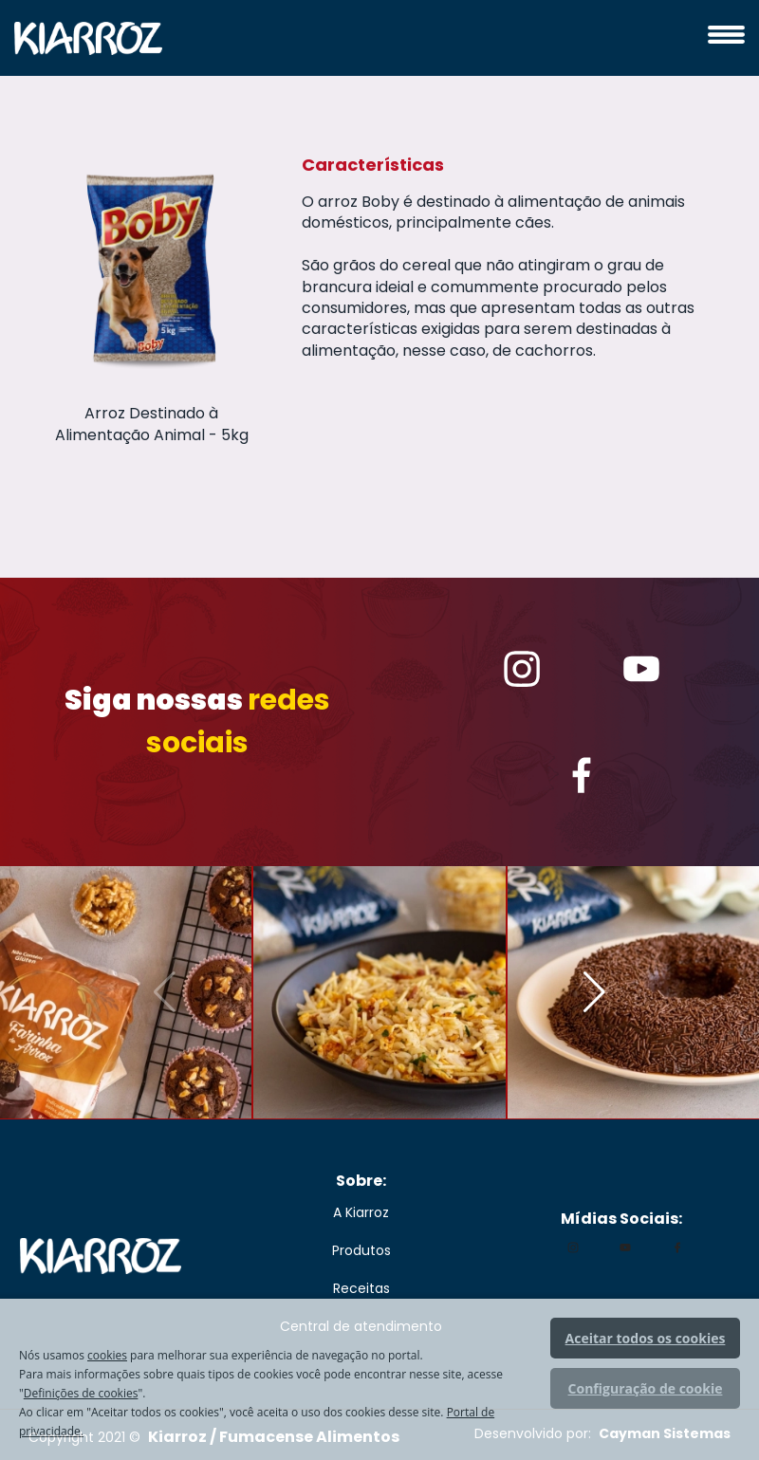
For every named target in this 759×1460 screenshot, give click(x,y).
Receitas (361, 1288)
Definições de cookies (81, 1393)
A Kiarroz (361, 1212)
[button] (594, 992)
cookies (107, 1355)
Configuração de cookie (645, 1388)
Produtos (361, 1250)
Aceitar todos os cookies (645, 1338)
